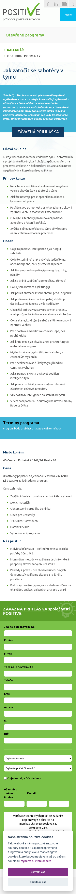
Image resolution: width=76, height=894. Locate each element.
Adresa (8, 707)
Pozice (8, 640)
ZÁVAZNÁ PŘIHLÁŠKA (38, 131)
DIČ (6, 734)
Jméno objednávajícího (19, 626)
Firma (8, 653)
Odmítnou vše (38, 882)
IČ (5, 720)
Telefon (9, 680)
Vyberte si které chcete (36, 861)
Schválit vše (38, 871)
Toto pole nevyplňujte (18, 666)
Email (7, 693)
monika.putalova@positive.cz (37, 823)
